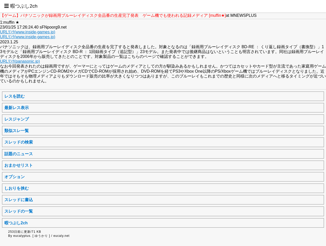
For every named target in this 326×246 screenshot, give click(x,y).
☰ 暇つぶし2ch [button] (20, 6)
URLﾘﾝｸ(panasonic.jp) (20, 61)
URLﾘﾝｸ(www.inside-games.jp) (27, 32)
